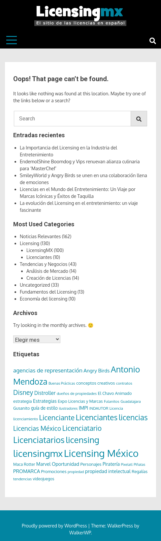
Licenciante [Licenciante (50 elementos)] (57, 417)
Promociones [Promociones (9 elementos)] (54, 471)
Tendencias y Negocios (43, 264)
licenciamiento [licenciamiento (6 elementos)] (25, 418)
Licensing (29, 243)
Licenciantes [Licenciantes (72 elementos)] (96, 417)
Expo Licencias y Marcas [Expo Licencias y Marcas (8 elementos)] (80, 401)
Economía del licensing (43, 299)
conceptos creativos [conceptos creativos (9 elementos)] (95, 383)
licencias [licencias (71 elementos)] (133, 417)
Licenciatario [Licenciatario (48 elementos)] (82, 428)
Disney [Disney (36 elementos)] (23, 392)
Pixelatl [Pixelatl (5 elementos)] (126, 464)
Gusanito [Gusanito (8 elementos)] (21, 408)
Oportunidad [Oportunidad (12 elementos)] (65, 464)
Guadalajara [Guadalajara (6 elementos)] (130, 401)
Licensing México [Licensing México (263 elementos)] (101, 453)
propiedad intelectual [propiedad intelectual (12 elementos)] (108, 471)
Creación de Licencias (48, 278)
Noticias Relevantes (40, 236)
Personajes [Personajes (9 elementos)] (90, 464)
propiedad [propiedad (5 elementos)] (76, 471)
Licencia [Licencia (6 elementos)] (116, 408)
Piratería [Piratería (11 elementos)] (111, 464)
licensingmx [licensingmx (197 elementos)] (38, 453)
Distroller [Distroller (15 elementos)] (45, 393)
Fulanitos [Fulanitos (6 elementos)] (111, 401)
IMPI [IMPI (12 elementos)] (83, 408)
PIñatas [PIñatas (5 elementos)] (139, 464)
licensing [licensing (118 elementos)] (82, 439)
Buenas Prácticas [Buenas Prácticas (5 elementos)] (61, 383)
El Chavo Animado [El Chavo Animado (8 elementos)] (115, 393)
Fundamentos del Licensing (48, 292)
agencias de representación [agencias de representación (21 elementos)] (47, 370)
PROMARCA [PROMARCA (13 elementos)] (26, 471)
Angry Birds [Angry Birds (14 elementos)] (96, 370)
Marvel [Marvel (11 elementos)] (43, 464)
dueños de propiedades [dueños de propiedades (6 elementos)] (77, 393)
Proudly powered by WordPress (55, 525)
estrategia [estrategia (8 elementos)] (22, 401)
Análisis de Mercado (47, 271)
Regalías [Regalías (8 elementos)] (139, 471)
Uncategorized (35, 285)
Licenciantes (39, 257)
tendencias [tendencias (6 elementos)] (22, 478)
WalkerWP (80, 532)
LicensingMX (39, 250)
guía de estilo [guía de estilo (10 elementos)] (44, 408)
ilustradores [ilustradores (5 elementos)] (68, 408)
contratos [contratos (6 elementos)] (124, 383)
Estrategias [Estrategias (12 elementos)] (45, 401)
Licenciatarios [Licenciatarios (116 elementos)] (39, 439)
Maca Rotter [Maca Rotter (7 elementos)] (24, 464)
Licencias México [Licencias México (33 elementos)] (37, 428)
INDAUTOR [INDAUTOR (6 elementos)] (99, 408)
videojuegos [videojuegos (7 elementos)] (43, 478)
